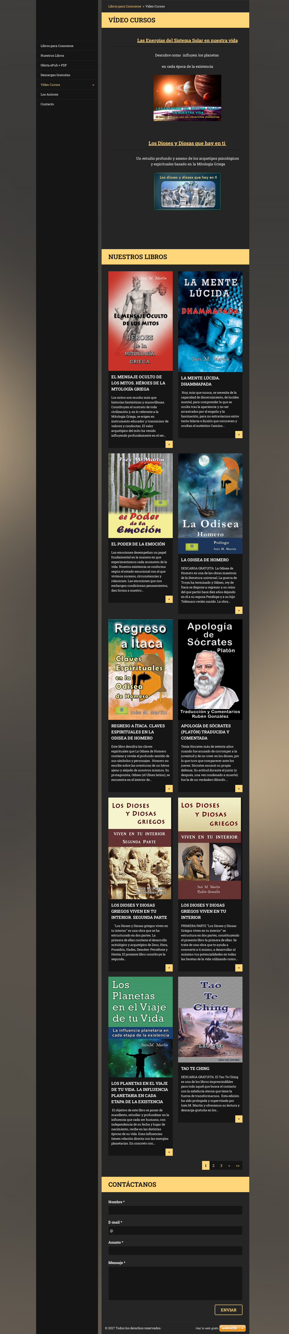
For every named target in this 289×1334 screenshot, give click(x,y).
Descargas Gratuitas (55, 75)
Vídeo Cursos (50, 84)
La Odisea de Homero (205, 559)
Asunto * (115, 1242)
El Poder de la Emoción (138, 544)
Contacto (47, 104)
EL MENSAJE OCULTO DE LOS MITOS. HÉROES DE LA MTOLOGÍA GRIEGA (138, 383)
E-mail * (115, 1222)
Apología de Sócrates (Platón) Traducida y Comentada (206, 732)
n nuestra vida (222, 40)
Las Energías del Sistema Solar (170, 40)
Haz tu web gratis (207, 1328)
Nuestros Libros (52, 55)
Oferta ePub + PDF (54, 65)
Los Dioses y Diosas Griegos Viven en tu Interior (203, 911)
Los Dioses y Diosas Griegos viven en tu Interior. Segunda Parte (139, 911)
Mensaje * (116, 1262)
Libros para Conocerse (57, 46)
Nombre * (116, 1201)
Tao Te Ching (195, 1068)
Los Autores (49, 94)
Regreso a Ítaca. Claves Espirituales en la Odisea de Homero (138, 732)
